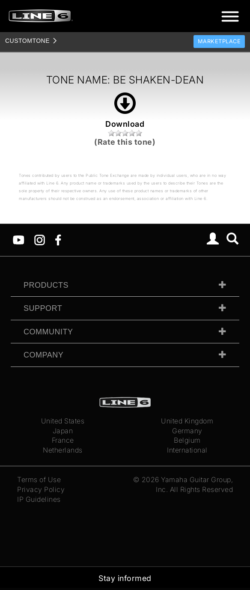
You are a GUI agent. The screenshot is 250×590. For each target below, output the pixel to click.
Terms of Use (39, 479)
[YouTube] (18, 239)
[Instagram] (39, 239)
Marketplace (219, 41)
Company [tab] (43, 355)
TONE (27, 40)
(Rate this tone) (124, 141)
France (63, 440)
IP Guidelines (39, 499)
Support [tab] (43, 308)
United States (63, 421)
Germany (187, 430)
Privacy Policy (41, 489)
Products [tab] (46, 285)
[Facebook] (58, 239)
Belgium (187, 440)
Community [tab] (48, 332)
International (187, 450)
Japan (63, 430)
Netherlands (63, 450)
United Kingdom (187, 421)
